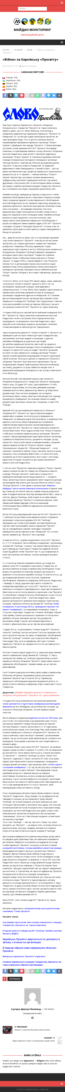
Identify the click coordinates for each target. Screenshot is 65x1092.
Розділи (18, 50)
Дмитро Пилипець (29, 66)
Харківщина (14, 979)
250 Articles (49, 1009)
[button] (61, 3)
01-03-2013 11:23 (11, 66)
